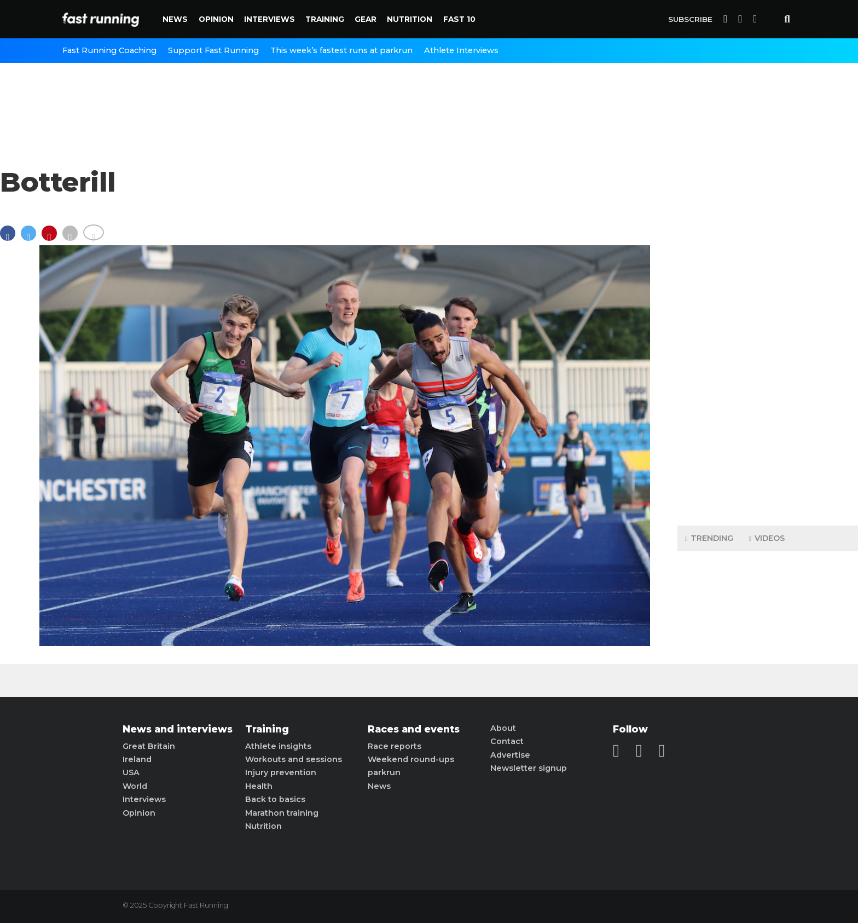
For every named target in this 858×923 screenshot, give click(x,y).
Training (324, 19)
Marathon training (281, 813)
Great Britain (149, 746)
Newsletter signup (528, 768)
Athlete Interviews (461, 50)
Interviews (269, 19)
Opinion (216, 19)
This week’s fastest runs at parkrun (341, 50)
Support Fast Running (213, 50)
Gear (365, 19)
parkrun (384, 772)
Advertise (510, 755)
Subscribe (690, 19)
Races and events (414, 729)
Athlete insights (278, 746)
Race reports (394, 746)
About (503, 728)
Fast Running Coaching (109, 50)
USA (131, 772)
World (135, 786)
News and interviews (178, 729)
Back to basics (275, 799)
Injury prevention (280, 772)
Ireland (137, 759)
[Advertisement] (768, 345)
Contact (507, 741)
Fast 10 (459, 19)
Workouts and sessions (293, 759)
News (175, 19)
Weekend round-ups (411, 759)
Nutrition (409, 19)
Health (259, 786)
